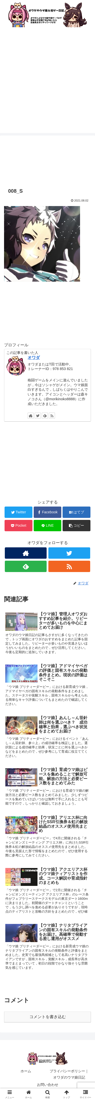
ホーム (26, 1071)
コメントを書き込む (47, 1017)
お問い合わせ (47, 1085)
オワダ (34, 357)
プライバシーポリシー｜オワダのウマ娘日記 (69, 1074)
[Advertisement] (47, 86)
